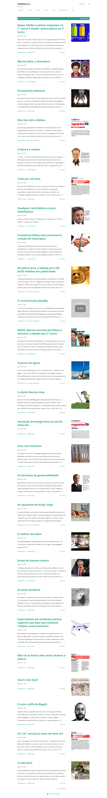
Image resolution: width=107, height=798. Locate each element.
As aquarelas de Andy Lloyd (35, 504)
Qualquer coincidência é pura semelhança (36, 209)
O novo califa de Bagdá (32, 704)
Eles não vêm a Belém (31, 120)
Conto (53, 10)
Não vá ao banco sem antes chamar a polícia (41, 657)
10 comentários (31, 226)
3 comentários (31, 466)
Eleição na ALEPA (63, 10)
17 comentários (31, 169)
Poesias (37, 10)
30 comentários (31, 354)
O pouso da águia (28, 363)
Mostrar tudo (84, 18)
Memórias (19, 10)
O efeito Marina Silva (30, 392)
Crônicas (29, 10)
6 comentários (31, 199)
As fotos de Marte (28, 590)
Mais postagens (61, 788)
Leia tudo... (63, 52)
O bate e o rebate (28, 149)
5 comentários (31, 434)
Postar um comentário (33, 140)
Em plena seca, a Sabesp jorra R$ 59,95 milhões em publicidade (38, 269)
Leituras (45, 10)
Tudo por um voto (28, 179)
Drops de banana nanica (33, 560)
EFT (72, 10)
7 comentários (31, 724)
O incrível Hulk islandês (32, 300)
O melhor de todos (29, 534)
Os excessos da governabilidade (38, 475)
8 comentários (31, 111)
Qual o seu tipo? (27, 680)
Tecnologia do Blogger (53, 794)
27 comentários (31, 81)
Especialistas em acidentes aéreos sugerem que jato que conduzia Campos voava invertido (39, 622)
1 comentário (30, 646)
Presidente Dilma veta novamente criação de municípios (39, 236)
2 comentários (31, 495)
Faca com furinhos (29, 446)
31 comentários (31, 52)
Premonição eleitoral (31, 90)
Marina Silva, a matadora (33, 61)
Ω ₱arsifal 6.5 (23, 4)
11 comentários (31, 259)
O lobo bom (24, 763)
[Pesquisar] (82, 4)
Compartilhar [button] (21, 52)
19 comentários (31, 551)
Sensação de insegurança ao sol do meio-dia (39, 423)
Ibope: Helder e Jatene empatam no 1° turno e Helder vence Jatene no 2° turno (40, 28)
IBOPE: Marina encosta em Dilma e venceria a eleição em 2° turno (39, 331)
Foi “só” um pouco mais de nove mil (40, 733)
